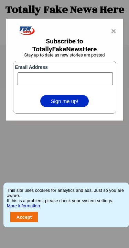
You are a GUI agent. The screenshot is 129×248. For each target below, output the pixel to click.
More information (23, 205)
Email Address (31, 67)
